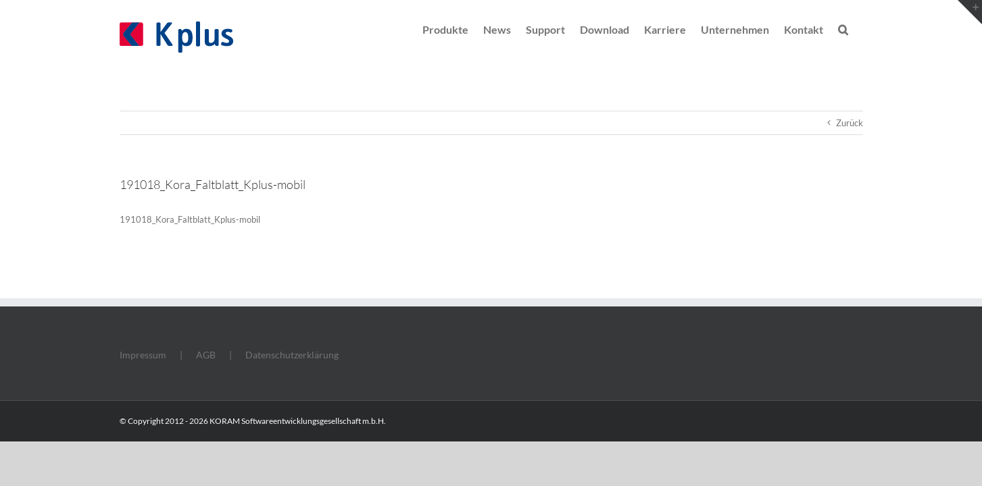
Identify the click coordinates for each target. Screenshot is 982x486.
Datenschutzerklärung (292, 354)
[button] (858, 28)
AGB (206, 354)
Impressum (143, 354)
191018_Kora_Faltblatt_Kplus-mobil (190, 219)
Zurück (849, 122)
